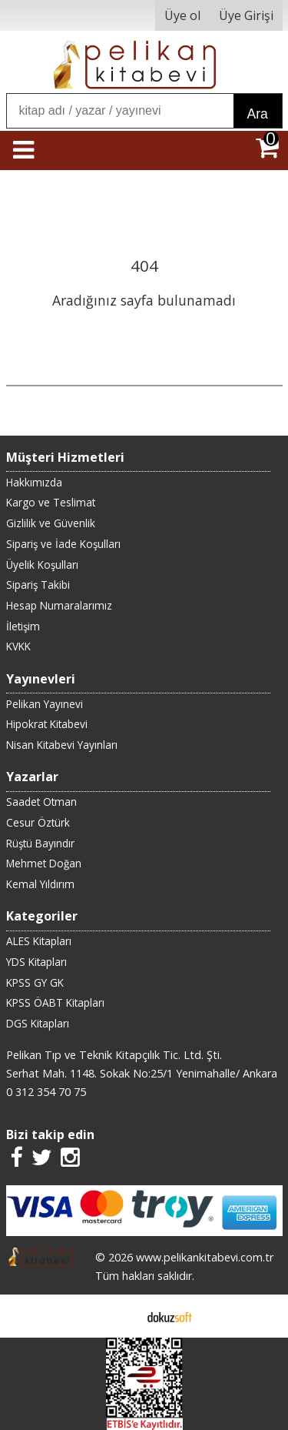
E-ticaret (119, 1316)
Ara (257, 114)
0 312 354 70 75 (46, 1091)
